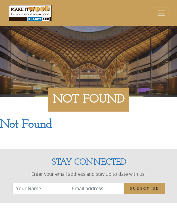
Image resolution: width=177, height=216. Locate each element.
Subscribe (144, 188)
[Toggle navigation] (161, 13)
